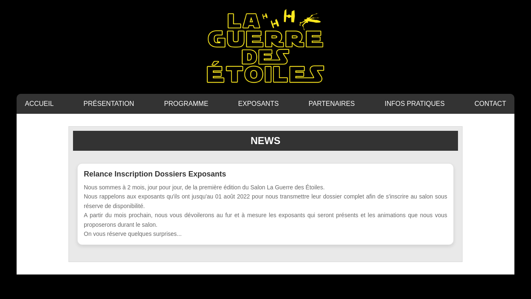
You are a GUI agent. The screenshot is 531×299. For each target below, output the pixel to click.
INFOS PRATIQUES (415, 103)
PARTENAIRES (332, 103)
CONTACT (490, 103)
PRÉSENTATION (108, 103)
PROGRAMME (186, 103)
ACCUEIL (39, 103)
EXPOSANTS (258, 103)
